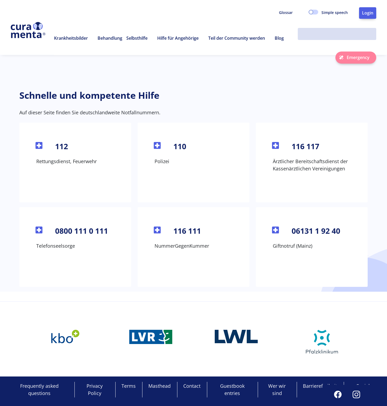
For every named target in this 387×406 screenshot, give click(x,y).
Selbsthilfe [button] (137, 38)
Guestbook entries (232, 389)
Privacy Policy (95, 389)
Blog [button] (279, 38)
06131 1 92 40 (316, 231)
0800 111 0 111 (81, 231)
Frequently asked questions (39, 389)
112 (61, 146)
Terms (128, 386)
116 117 (305, 146)
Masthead (159, 386)
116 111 (187, 231)
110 (179, 146)
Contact (191, 386)
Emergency (358, 57)
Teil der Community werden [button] (236, 38)
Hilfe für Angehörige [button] (178, 38)
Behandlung (110, 38)
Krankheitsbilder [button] (71, 38)
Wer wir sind (277, 389)
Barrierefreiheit (320, 386)
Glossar (286, 12)
